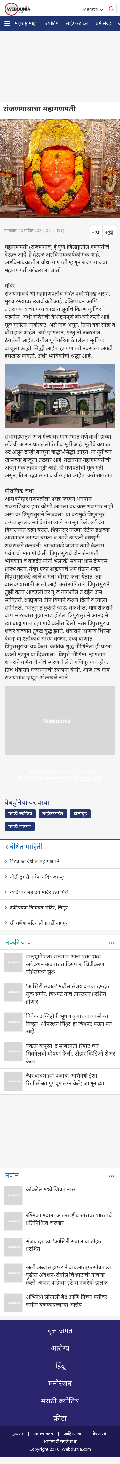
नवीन (12, 1175)
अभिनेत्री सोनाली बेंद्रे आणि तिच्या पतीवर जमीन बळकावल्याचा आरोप (66, 1300)
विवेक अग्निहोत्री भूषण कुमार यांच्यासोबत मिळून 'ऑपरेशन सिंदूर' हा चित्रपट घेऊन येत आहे (69, 1023)
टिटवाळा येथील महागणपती (35, 861)
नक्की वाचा (19, 942)
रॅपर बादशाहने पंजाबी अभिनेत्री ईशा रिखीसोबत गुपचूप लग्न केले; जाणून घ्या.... (67, 1079)
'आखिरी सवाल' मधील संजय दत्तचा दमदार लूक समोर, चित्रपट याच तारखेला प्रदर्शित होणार (68, 994)
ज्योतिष (52, 23)
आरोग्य (60, 1348)
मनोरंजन (60, 1383)
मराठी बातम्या (19, 826)
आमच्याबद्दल (43, 1433)
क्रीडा (60, 1418)
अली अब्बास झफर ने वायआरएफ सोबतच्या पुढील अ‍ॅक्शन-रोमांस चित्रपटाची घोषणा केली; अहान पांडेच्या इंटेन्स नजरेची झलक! (69, 1274)
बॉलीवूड (80, 813)
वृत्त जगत (60, 1331)
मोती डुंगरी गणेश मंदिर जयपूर (37, 876)
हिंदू (60, 1366)
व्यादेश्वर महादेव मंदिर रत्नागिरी (39, 892)
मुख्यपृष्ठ (17, 1433)
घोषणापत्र (99, 1433)
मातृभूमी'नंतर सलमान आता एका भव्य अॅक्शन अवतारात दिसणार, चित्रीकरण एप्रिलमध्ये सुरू (65, 964)
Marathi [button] (91, 9)
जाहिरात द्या (72, 1433)
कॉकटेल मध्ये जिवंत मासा (51, 1189)
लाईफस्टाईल (77, 23)
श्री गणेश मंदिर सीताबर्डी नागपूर (39, 922)
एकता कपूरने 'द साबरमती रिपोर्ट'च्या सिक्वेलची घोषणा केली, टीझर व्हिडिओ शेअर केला (70, 1053)
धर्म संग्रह (103, 23)
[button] (7, 23)
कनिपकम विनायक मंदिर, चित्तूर (39, 907)
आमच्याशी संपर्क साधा (60, 1441)
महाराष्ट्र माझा (26, 23)
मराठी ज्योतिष (20, 813)
